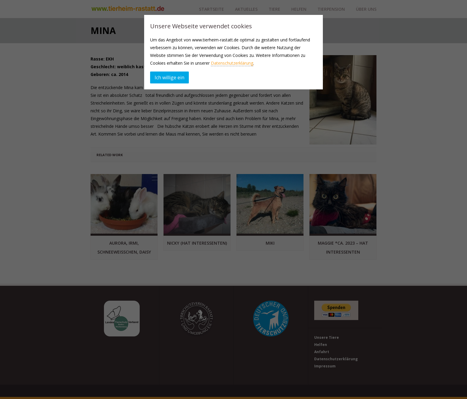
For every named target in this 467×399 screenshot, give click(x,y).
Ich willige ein (169, 77)
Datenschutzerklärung (232, 63)
